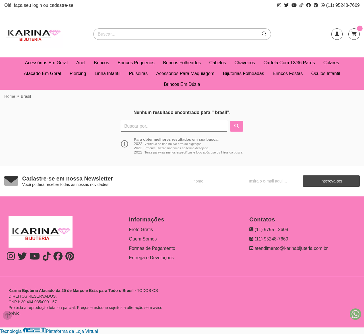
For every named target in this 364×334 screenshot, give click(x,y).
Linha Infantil (108, 73)
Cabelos (217, 62)
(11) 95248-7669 (340, 5)
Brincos (101, 62)
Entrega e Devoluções (151, 257)
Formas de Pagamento (152, 248)
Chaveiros (245, 62)
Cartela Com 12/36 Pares (289, 62)
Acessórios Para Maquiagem (185, 73)
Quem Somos (143, 239)
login (37, 5)
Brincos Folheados (182, 62)
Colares (331, 62)
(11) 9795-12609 (268, 229)
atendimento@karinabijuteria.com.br (288, 248)
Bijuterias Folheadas (243, 73)
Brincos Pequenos (135, 62)
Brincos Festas (288, 73)
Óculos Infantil (325, 73)
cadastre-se (61, 5)
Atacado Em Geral (42, 73)
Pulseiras (138, 73)
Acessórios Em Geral (46, 62)
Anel (80, 62)
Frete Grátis (141, 229)
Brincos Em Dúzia (182, 84)
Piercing (78, 73)
